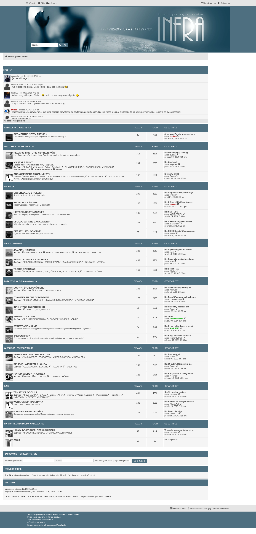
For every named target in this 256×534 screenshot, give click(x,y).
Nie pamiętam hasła (104, 461)
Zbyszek (173, 164)
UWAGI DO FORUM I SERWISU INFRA (34, 430)
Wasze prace (100, 395)
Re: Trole (168, 316)
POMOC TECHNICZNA (33, 433)
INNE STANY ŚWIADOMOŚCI (30, 307)
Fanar (172, 309)
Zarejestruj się (28, 454)
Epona (173, 176)
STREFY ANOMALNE (25, 326)
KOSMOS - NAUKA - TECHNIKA (31, 259)
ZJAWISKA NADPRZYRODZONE (31, 297)
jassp (172, 252)
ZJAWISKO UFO (92, 167)
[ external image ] (20, 78)
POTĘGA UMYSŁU (31, 300)
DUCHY (26, 290)
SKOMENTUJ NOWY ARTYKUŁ (31, 134)
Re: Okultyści (170, 162)
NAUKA (57, 169)
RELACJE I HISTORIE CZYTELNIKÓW (34, 152)
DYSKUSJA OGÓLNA (91, 272)
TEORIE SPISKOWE (41, 169)
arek (172, 261)
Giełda (51, 395)
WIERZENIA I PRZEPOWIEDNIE (18, 348)
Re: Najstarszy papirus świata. (178, 249)
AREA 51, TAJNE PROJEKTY (64, 272)
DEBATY (30, 397)
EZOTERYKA (39, 376)
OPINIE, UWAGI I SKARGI (59, 433)
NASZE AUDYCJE (94, 177)
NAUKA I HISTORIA (13, 243)
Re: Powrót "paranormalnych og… (180, 297)
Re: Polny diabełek (173, 411)
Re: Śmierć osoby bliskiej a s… (178, 287)
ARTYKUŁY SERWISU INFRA (17, 128)
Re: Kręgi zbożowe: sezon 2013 (178, 336)
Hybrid (173, 195)
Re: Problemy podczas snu (177, 307)
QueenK (107, 496)
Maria (172, 233)
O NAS (41, 395)
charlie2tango (176, 299)
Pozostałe (114, 395)
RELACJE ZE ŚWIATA (26, 202)
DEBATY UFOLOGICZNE (27, 231)
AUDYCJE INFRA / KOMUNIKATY (32, 174)
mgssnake (15, 76)
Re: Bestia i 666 (171, 269)
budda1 (173, 155)
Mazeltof (47, 519)
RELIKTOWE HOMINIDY (34, 319)
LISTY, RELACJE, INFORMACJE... (19, 146)
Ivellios (14, 110)
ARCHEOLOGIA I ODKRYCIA (86, 252)
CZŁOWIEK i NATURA (93, 262)
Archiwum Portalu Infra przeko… (179, 134)
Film (60, 395)
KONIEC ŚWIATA (62, 357)
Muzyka (69, 395)
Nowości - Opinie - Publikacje (47, 167)
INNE (74, 319)
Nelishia (173, 394)
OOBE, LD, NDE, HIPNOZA (36, 310)
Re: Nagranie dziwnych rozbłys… (179, 192)
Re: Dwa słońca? (172, 354)
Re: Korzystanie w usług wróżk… (179, 373)
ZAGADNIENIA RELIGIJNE (35, 367)
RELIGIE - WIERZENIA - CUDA (30, 364)
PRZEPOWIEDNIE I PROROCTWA (32, 354)
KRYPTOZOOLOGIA (25, 316)
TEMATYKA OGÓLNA (25, 392)
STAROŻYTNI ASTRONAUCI (57, 252)
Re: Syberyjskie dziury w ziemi (178, 326)
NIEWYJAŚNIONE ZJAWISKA (56, 300)
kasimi (42, 522)
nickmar (173, 376)
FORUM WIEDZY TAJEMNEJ (29, 373)
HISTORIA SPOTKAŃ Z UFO (29, 212)
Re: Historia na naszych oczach (179, 402)
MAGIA (26, 376)
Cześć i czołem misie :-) (175, 392)
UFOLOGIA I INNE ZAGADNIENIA (32, 221)
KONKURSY (43, 397)
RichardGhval (176, 338)
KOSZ (17, 440)
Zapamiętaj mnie (122, 461)
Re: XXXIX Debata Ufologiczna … (179, 231)
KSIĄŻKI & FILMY (23, 162)
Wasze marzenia (83, 395)
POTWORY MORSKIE (58, 319)
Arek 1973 (174, 328)
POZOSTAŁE (70, 367)
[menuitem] (41, 3)
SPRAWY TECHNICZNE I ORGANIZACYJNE (24, 424)
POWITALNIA (29, 395)
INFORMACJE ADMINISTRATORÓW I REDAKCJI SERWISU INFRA (53, 177)
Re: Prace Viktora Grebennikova (179, 259)
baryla (172, 357)
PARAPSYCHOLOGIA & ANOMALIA (20, 281)
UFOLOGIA (9, 186)
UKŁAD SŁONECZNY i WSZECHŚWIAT (40, 262)
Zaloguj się (11, 454)
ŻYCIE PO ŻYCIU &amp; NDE (46, 290)
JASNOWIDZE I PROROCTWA (37, 357)
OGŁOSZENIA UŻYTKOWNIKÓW (36, 179)
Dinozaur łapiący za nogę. (176, 152)
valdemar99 (15, 84)
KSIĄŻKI (27, 167)
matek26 (14, 93)
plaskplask (174, 224)
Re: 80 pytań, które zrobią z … (178, 364)
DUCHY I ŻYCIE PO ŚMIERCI (29, 287)
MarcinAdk (174, 404)
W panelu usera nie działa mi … (179, 430)
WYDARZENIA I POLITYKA (28, 402)
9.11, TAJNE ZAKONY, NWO (35, 272)
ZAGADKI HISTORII (24, 249)
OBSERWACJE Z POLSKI (28, 192)
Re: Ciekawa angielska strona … (179, 221)
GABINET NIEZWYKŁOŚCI (28, 411)
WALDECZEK (176, 214)
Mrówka (173, 290)
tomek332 (174, 414)
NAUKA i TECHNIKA (70, 262)
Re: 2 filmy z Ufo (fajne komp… (178, 202)
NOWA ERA (78, 357)
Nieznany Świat (171, 174)
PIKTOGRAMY (22, 336)
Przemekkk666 (176, 319)
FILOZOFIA (55, 367)
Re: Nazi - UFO (171, 212)
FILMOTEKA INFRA (72, 167)
